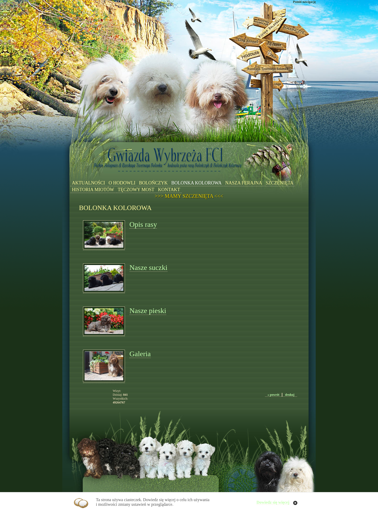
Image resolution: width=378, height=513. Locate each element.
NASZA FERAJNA (243, 182)
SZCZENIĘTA (280, 182)
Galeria (140, 354)
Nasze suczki (149, 267)
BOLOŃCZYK (153, 182)
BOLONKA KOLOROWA (196, 182)
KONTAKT (169, 189)
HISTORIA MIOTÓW (93, 189)
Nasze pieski (148, 311)
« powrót (273, 395)
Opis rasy (143, 224)
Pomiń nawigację (304, 2)
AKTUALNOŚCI (88, 182)
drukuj (289, 395)
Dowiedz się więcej (272, 502)
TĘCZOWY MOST (136, 189)
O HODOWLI (122, 182)
